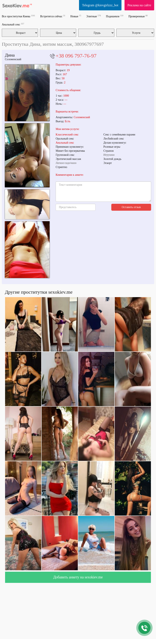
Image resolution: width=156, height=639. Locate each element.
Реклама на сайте (139, 5)
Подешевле (115, 16)
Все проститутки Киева (18, 16)
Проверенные (138, 16)
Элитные (93, 16)
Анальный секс (13, 24)
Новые (75, 16)
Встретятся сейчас (52, 16)
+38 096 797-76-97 (76, 56)
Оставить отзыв (131, 207)
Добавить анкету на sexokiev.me (78, 577)
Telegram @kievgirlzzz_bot (100, 5)
